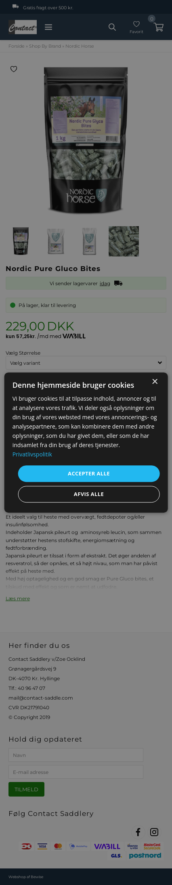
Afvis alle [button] (89, 494)
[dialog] (86, 442)
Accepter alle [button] (89, 473)
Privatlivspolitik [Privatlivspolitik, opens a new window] (32, 454)
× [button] (154, 382)
